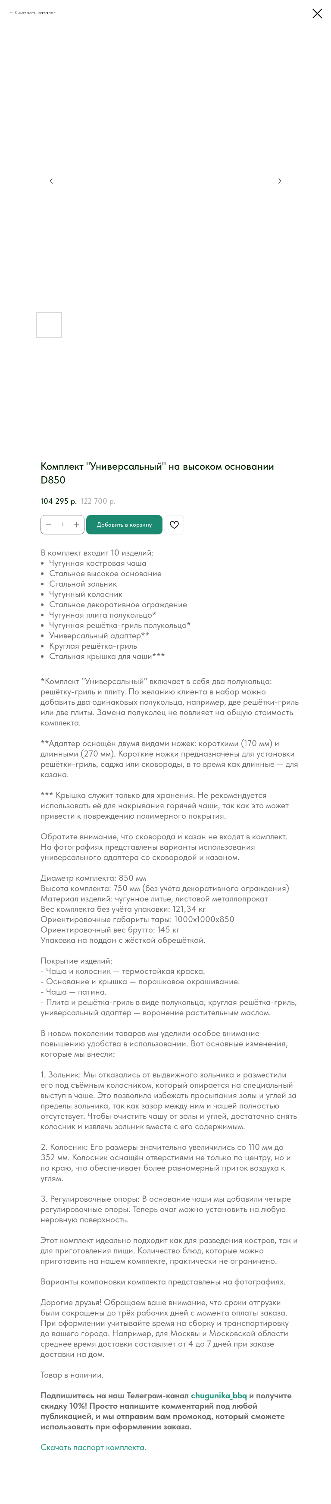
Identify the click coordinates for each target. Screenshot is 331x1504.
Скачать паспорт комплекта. (94, 1447)
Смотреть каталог (35, 12)
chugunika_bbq (219, 1395)
